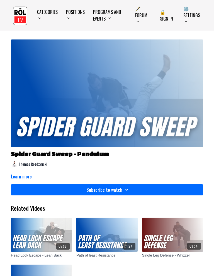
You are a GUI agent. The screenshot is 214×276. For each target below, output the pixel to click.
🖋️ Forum (141, 13)
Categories (47, 14)
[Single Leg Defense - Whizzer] (172, 255)
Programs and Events (107, 15)
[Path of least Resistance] (106, 255)
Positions (75, 14)
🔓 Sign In (166, 15)
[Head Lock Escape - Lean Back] (41, 255)
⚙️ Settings (191, 13)
